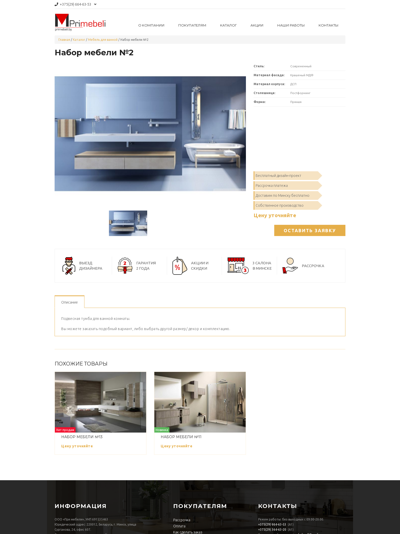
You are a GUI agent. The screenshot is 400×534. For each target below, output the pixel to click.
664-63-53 (75, 4)
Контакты (329, 25)
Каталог (228, 25)
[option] (150, 133)
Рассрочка (181, 520)
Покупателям (192, 25)
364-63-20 (272, 529)
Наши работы (291, 25)
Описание (69, 302)
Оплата (179, 526)
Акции (257, 25)
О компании (151, 25)
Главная (64, 39)
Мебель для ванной (103, 39)
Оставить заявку (310, 230)
